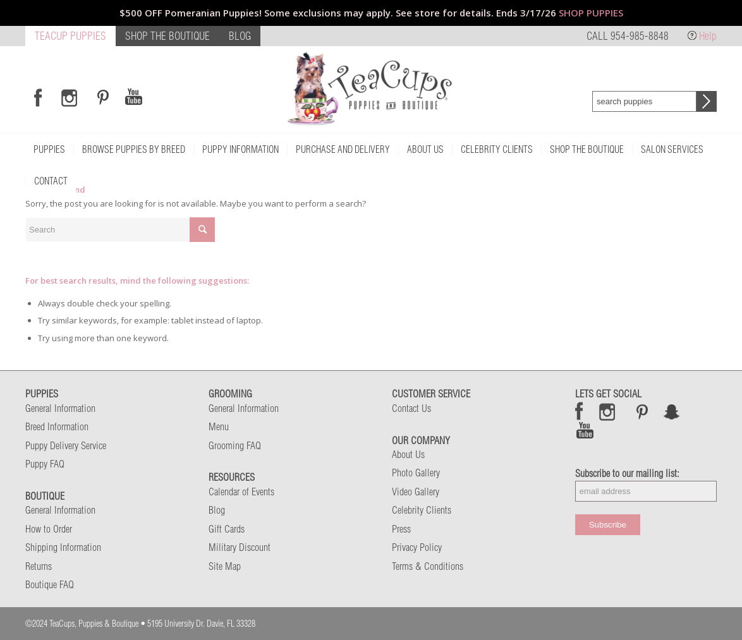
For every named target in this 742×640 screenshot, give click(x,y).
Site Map (225, 566)
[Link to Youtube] (133, 97)
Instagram (607, 411)
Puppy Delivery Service (65, 445)
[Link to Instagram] (69, 97)
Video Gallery (415, 491)
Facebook (579, 411)
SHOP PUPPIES (591, 12)
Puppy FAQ (44, 463)
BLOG (240, 35)
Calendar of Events (241, 491)
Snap (672, 411)
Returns (38, 566)
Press (401, 528)
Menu (219, 426)
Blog (217, 510)
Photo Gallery (416, 472)
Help (708, 35)
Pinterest (642, 411)
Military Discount (240, 547)
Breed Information (56, 426)
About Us (408, 454)
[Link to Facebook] (38, 97)
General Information (60, 408)
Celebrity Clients (421, 510)
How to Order (48, 528)
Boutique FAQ (49, 584)
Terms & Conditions (427, 566)
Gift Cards (227, 528)
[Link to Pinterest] (101, 97)
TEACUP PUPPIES (70, 35)
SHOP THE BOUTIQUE (167, 35)
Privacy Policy (417, 547)
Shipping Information (63, 547)
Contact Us (411, 408)
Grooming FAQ (235, 445)
